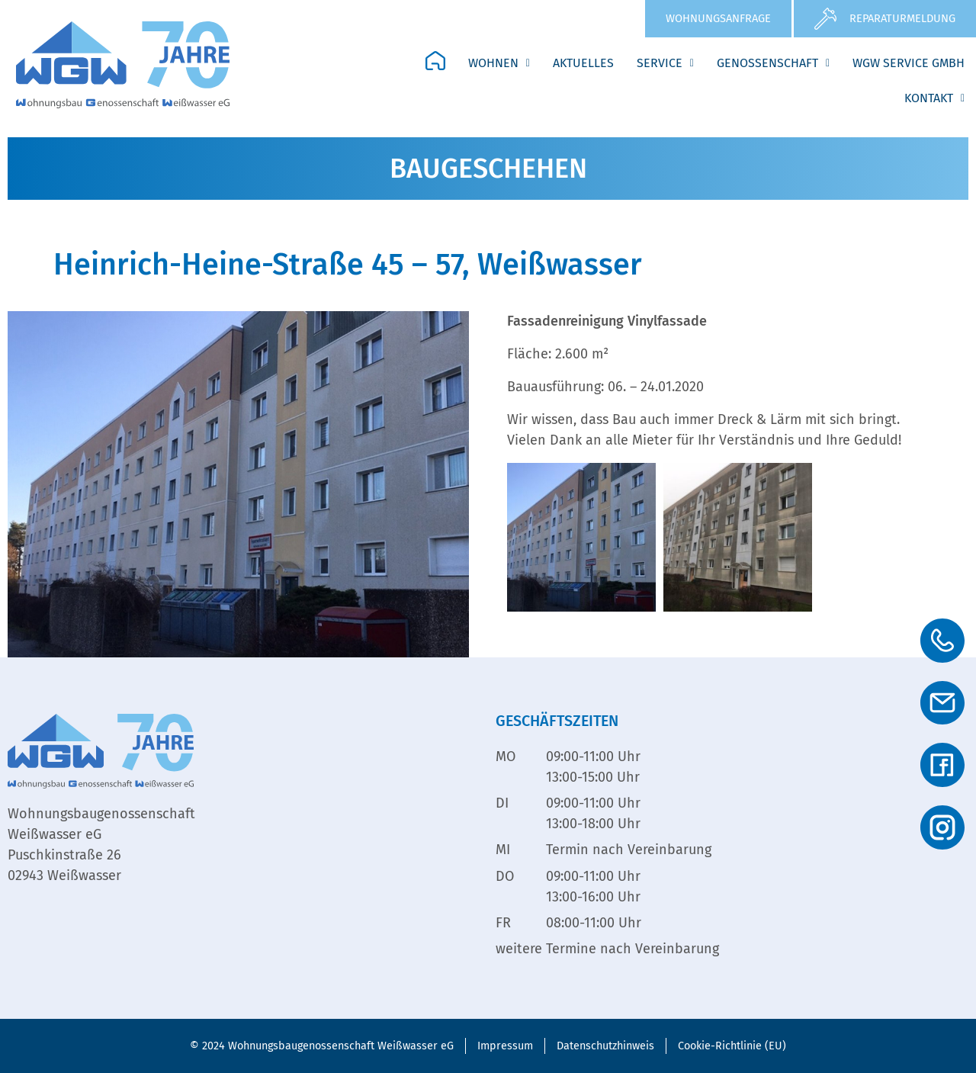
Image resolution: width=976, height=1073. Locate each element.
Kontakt (934, 98)
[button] (499, 63)
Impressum (505, 1045)
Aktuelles (583, 63)
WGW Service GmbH (908, 63)
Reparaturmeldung (902, 18)
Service (665, 63)
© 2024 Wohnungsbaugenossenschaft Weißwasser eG (322, 1045)
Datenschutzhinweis (605, 1045)
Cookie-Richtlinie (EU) (732, 1045)
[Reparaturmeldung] (825, 19)
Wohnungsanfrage (718, 18)
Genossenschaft (773, 63)
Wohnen (499, 63)
